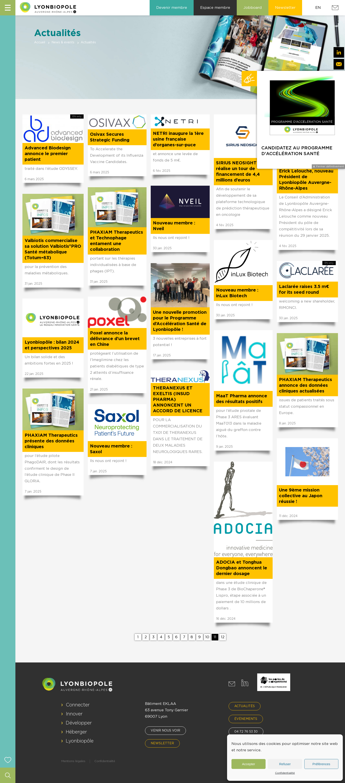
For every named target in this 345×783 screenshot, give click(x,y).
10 (207, 637)
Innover (74, 713)
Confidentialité (285, 773)
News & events (62, 42)
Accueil (39, 42)
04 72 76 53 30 (246, 731)
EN (318, 7)
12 (222, 637)
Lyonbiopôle (80, 741)
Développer (79, 723)
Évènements (245, 719)
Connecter (78, 704)
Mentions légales (73, 761)
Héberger (76, 732)
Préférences (321, 764)
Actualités (244, 706)
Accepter (248, 764)
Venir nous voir (165, 730)
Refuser (285, 764)
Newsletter (162, 743)
